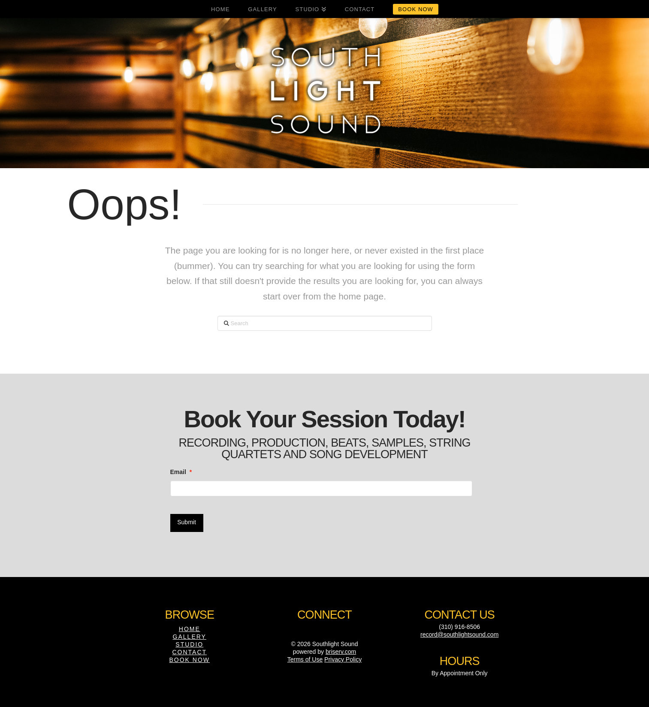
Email (181, 471)
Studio (189, 641)
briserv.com (341, 649)
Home (189, 626)
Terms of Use (305, 656)
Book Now (189, 657)
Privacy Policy (343, 656)
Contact (189, 649)
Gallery (189, 634)
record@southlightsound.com (459, 631)
